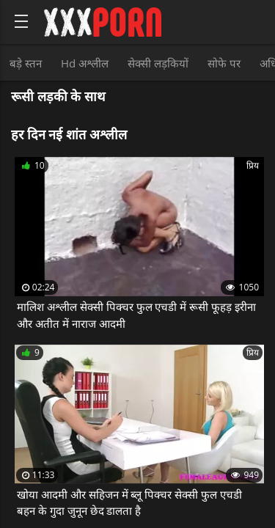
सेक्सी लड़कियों (158, 63)
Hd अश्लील (85, 63)
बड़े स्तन (26, 63)
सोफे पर (224, 63)
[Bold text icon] (21, 21)
